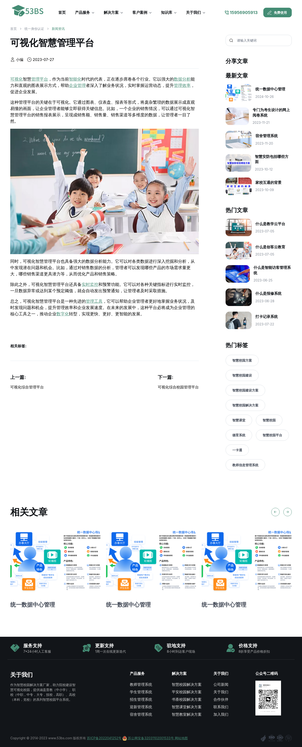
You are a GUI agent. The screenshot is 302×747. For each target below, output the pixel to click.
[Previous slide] (275, 512)
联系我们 (220, 706)
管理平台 (39, 79)
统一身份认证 (34, 29)
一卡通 (237, 450)
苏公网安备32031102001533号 (148, 738)
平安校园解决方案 (187, 692)
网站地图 (181, 738)
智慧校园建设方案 (245, 390)
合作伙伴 (220, 699)
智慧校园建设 (242, 375)
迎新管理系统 (141, 706)
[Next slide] (287, 512)
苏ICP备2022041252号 (104, 738)
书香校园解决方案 (187, 699)
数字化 (62, 314)
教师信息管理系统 (245, 465)
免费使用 (277, 12)
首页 (13, 29)
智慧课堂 (238, 420)
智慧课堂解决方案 (187, 706)
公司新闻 (220, 684)
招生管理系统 (141, 699)
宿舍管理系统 (141, 714)
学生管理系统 (141, 692)
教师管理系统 (141, 684)
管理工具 (94, 301)
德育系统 (238, 435)
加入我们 (220, 714)
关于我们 (220, 692)
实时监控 (90, 284)
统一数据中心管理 (32, 604)
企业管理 (77, 85)
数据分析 (182, 79)
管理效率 (182, 85)
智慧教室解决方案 (187, 714)
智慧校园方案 (242, 360)
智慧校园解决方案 (245, 405)
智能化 (75, 79)
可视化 (16, 79)
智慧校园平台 (272, 435)
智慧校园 (269, 420)
